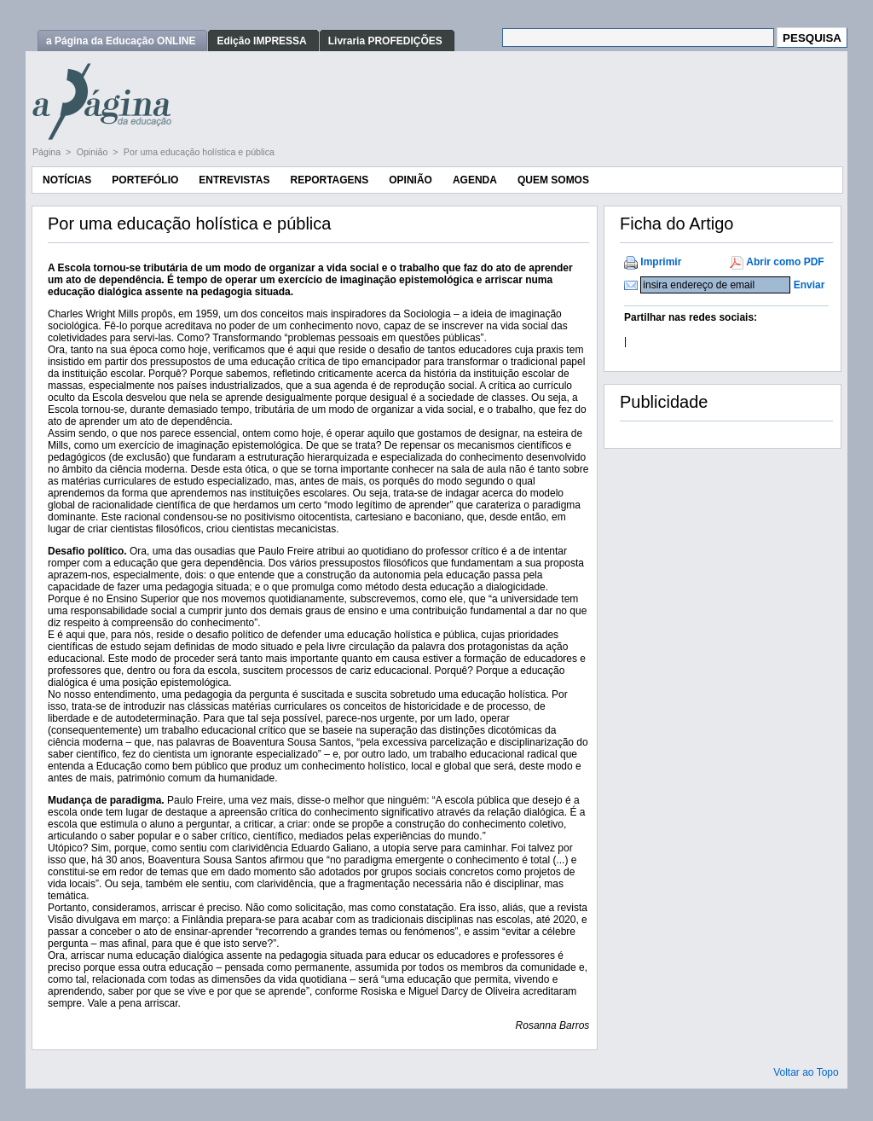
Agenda (475, 180)
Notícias (67, 180)
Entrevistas (234, 180)
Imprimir (660, 262)
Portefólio (145, 180)
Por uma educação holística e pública (199, 152)
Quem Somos (553, 180)
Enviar (809, 285)
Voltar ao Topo (806, 1072)
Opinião (94, 152)
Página (47, 152)
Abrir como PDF (785, 262)
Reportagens (329, 180)
